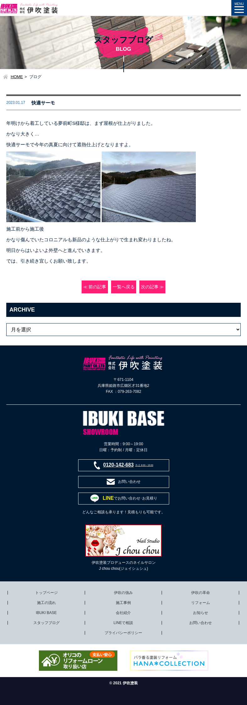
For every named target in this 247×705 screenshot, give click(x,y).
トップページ (46, 592)
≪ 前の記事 (94, 287)
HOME (17, 76)
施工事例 (123, 603)
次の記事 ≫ (152, 287)
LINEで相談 (123, 623)
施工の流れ (46, 603)
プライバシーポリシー (123, 633)
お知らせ (200, 613)
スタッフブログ (46, 623)
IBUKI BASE (46, 613)
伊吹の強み (123, 592)
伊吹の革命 (200, 592)
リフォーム (200, 603)
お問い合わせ (200, 623)
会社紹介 (123, 613)
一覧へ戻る (124, 287)
